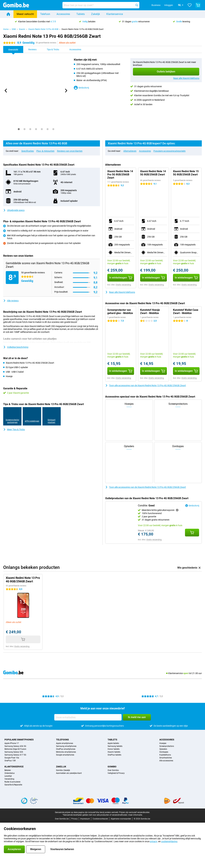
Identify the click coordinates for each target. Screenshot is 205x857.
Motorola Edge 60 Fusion (15, 749)
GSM (14, 29)
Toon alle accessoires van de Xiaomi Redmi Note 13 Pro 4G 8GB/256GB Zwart (145, 385)
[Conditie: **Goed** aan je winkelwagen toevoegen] (192, 532)
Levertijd (8, 776)
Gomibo (112, 766)
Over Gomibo (113, 770)
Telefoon (45, 14)
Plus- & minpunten (45, 151)
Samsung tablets (115, 746)
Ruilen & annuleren (12, 782)
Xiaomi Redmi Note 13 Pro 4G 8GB (43, 29)
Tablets (80, 14)
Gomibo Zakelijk (63, 770)
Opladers (163, 749)
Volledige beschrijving (15, 347)
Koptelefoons (165, 755)
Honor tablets (113, 749)
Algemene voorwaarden (121, 819)
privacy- (154, 841)
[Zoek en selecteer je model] (100, 5)
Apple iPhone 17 (11, 743)
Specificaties (27, 151)
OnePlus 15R (10, 761)
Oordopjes (163, 752)
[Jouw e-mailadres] (88, 717)
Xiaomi (22, 29)
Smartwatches (165, 758)
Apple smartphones (64, 743)
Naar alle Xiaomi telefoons (186, 78)
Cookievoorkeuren (100, 819)
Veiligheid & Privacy (116, 773)
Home (5, 29)
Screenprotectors (166, 746)
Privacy (74, 819)
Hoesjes (162, 743)
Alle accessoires (166, 761)
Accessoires (63, 14)
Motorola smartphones (66, 752)
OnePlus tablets (114, 755)
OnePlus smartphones (65, 749)
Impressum (85, 819)
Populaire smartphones (19, 739)
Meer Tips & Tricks (14, 429)
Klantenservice (114, 14)
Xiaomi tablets (114, 752)
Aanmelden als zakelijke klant (69, 773)
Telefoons (62, 739)
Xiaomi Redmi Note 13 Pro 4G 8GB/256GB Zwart (82, 29)
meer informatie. (135, 815)
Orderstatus (9, 773)
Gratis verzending (123, 285)
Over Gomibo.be (62, 819)
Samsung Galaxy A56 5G (15, 746)
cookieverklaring (169, 841)
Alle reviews (11, 300)
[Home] (8, 14)
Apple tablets (113, 743)
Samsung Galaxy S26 (13, 752)
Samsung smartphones (66, 746)
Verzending (9, 779)
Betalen (7, 770)
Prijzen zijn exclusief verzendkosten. (134, 812)
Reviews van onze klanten (69, 151)
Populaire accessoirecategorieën (169, 151)
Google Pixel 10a (11, 758)
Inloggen (164, 5)
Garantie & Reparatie (13, 785)
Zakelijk (95, 14)
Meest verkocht (25, 14)
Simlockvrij (81, 88)
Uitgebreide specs (14, 210)
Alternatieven (129, 151)
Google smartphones (65, 755)
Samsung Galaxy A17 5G (15, 755)
